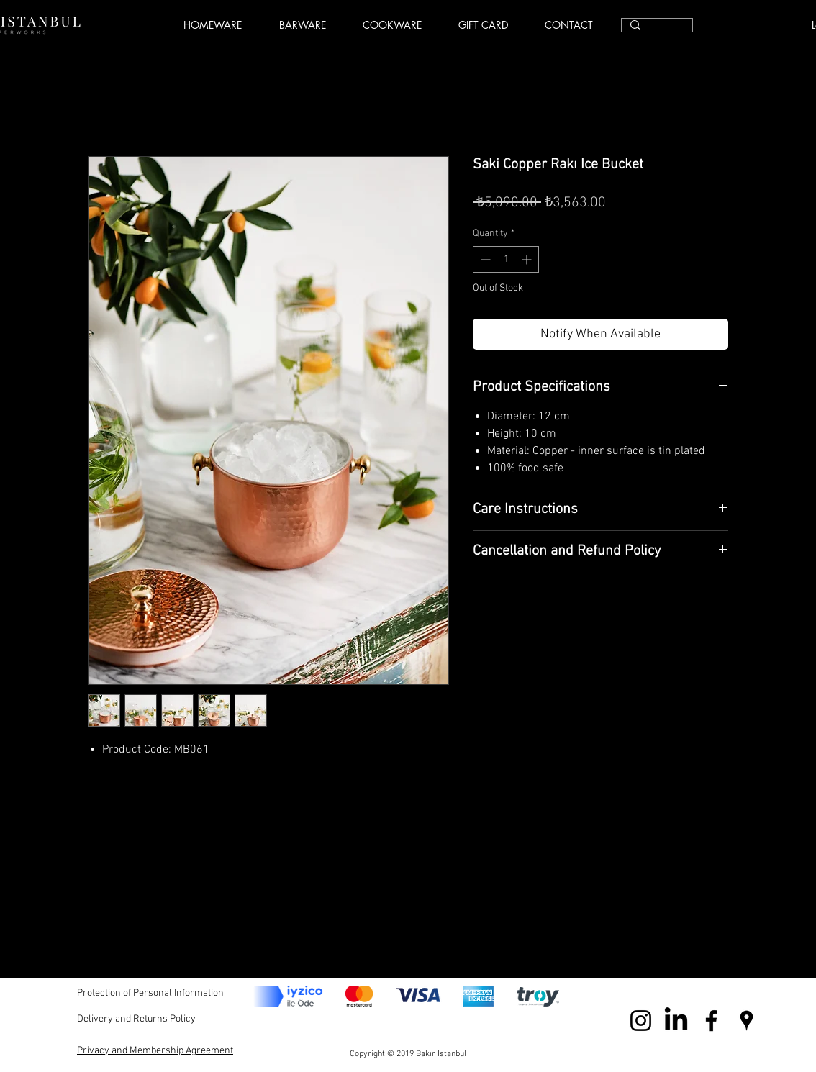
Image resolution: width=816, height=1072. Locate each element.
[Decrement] (484, 259)
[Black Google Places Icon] (747, 1021)
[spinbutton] (506, 259)
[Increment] (528, 259)
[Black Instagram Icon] (641, 1021)
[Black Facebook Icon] (711, 1021)
